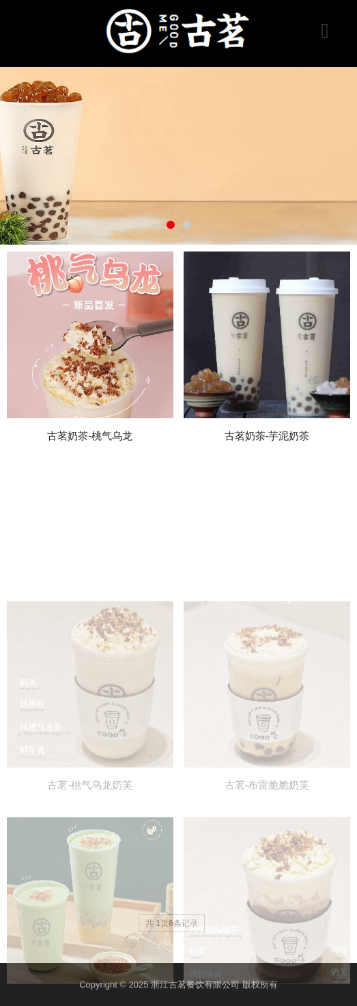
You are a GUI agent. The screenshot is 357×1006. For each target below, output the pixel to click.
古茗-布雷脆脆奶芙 (267, 826)
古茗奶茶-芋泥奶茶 (267, 435)
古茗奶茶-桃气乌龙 (89, 435)
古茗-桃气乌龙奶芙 (89, 826)
